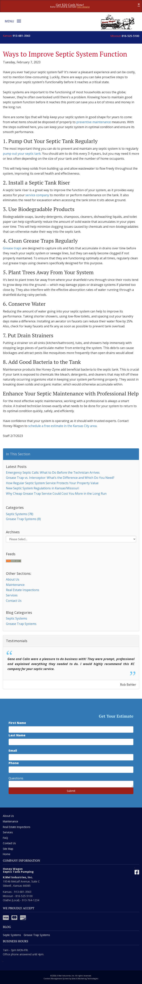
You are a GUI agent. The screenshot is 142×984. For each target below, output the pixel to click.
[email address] (71, 757)
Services (12, 595)
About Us (12, 579)
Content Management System (56, 978)
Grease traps (12, 248)
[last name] (71, 742)
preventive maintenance (93, 122)
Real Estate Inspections (22, 590)
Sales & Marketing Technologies (85, 978)
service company (37, 195)
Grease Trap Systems (21, 624)
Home (6, 854)
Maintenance (15, 585)
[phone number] (71, 769)
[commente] (71, 784)
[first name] (71, 729)
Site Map (8, 849)
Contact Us (14, 601)
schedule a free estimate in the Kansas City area (62, 426)
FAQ (5, 838)
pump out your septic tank (22, 153)
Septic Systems (16, 618)
